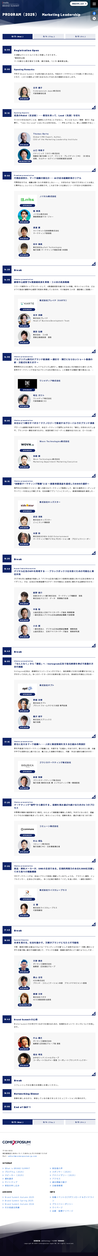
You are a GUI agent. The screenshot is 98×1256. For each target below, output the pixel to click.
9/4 (49, 36)
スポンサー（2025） (62, 1175)
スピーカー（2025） (15, 1179)
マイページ (57, 1211)
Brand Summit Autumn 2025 (19, 1201)
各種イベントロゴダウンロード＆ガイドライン (73, 1203)
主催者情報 (57, 1189)
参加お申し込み (78, 4)
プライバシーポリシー (62, 1208)
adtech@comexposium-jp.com (22, 1160)
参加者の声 (57, 1172)
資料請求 (9, 1182)
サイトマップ (11, 1185)
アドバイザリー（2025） (64, 1179)
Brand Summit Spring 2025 (19, 1204)
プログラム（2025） (15, 1175)
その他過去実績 (12, 1211)
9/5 (80, 36)
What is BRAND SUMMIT (17, 1172)
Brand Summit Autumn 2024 (19, 1208)
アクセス (56, 1182)
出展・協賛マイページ (62, 1214)
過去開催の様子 (59, 1185)
